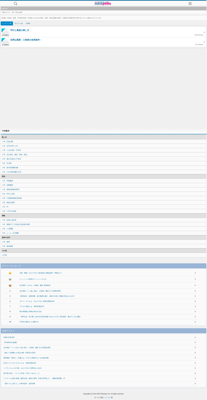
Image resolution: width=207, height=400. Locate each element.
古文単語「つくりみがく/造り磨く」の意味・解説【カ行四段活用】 (27, 348)
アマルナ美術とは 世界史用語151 (31, 306)
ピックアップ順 (6, 23)
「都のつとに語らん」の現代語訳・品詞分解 (19, 383)
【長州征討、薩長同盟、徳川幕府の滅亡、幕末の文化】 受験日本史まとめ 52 (46, 296)
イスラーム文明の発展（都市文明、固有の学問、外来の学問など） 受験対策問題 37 (34, 378)
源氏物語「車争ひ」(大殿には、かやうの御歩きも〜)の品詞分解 (26, 358)
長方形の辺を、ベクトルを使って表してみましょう (21, 373)
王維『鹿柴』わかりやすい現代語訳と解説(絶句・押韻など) (40, 273)
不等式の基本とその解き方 (28, 322)
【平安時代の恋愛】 (10, 342)
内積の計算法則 (8, 337)
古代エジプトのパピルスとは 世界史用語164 (19, 363)
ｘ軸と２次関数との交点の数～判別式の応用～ (20, 353)
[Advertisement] (103, 87)
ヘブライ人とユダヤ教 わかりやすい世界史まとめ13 (22, 368)
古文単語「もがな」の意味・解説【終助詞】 (35, 285)
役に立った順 (19, 23)
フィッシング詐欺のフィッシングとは (32, 279)
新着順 (28, 23)
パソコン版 (108, 397)
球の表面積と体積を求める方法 (30, 311)
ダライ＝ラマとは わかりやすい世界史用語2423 (37, 301)
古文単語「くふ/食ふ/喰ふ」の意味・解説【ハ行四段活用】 (40, 291)
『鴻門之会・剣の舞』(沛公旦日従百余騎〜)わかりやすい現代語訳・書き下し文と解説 (49, 317)
